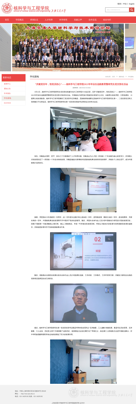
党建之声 (78, 20)
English (131, 4)
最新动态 (121, 76)
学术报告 (7, 93)
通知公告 (7, 89)
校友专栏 (107, 20)
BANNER (7, 103)
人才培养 (49, 20)
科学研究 (63, 20)
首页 (7, 20)
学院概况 (20, 20)
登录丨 (120, 4)
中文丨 (125, 4)
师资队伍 (34, 20)
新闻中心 (7, 84)
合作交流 (93, 20)
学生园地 (7, 98)
